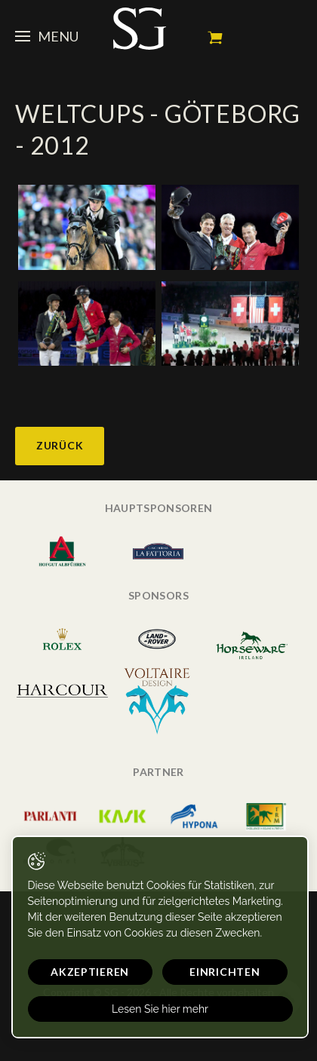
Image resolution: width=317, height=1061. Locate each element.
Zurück (59, 445)
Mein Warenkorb (215, 37)
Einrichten (224, 971)
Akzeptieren (90, 971)
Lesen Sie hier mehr (160, 1009)
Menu (46, 36)
